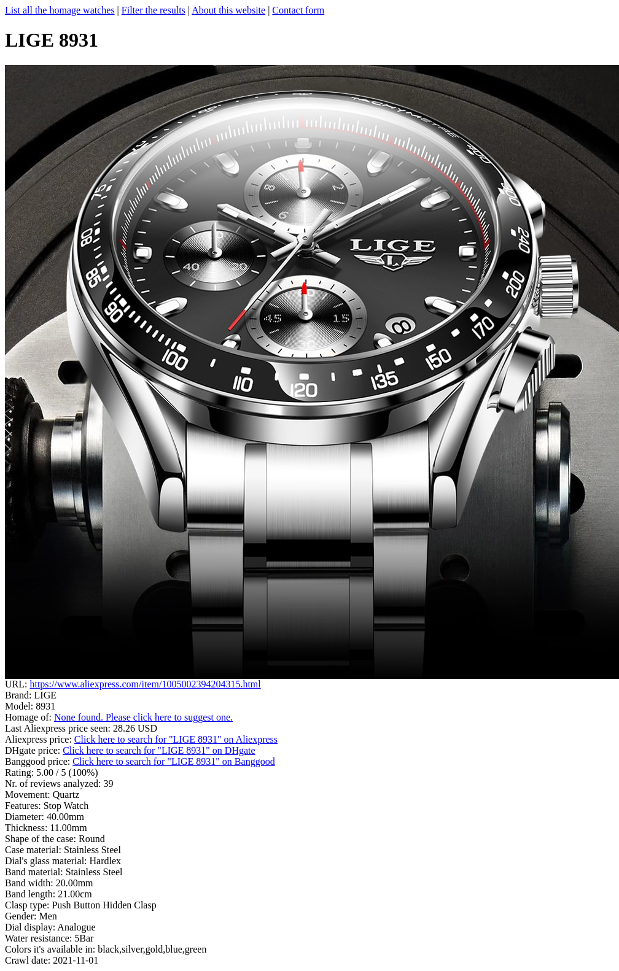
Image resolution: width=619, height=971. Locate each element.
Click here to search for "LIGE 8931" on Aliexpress (176, 739)
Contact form (298, 10)
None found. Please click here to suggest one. (143, 717)
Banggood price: (38, 761)
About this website (228, 10)
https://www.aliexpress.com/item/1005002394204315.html (144, 684)
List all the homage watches (60, 10)
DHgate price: (34, 750)
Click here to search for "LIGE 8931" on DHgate (159, 750)
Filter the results (153, 10)
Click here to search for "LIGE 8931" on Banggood (173, 761)
